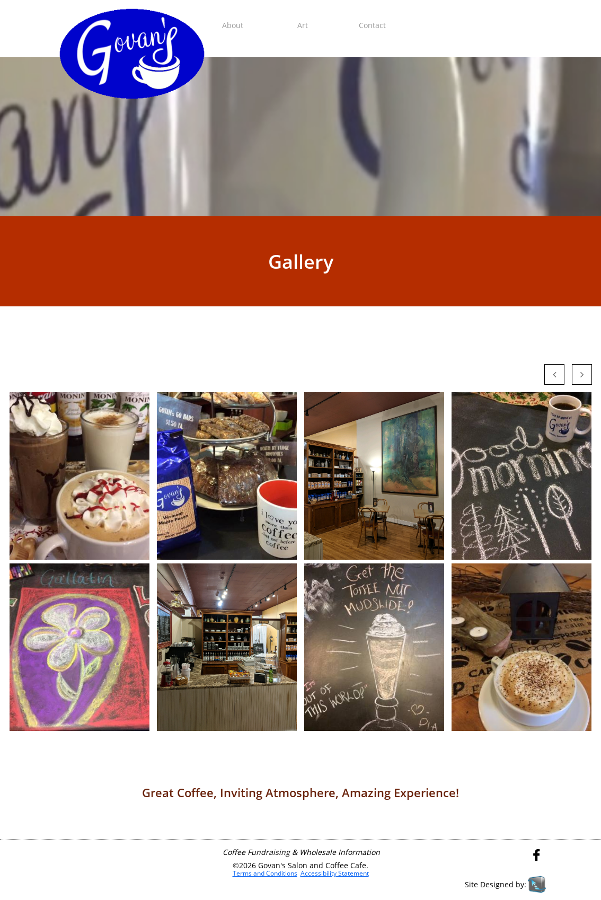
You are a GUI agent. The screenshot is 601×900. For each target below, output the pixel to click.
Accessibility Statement (335, 873)
